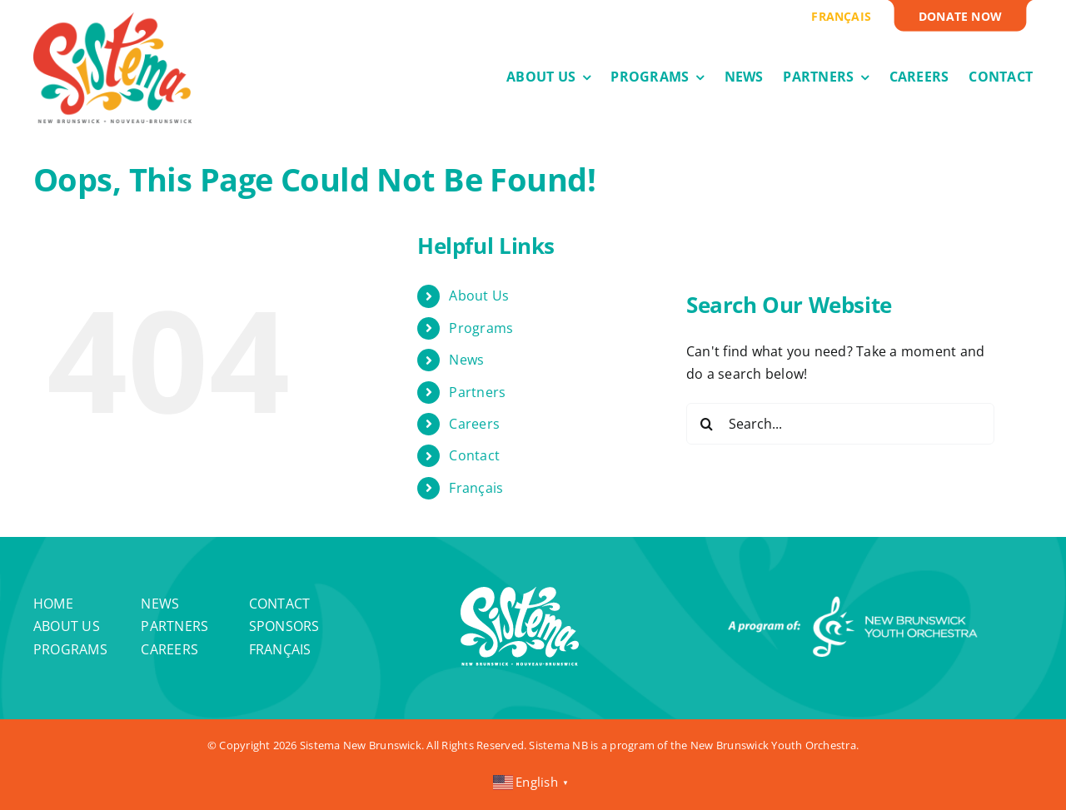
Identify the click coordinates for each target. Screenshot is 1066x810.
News (466, 359)
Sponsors (284, 626)
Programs (481, 328)
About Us (479, 295)
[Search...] (840, 424)
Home (53, 603)
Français (476, 488)
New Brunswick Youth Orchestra (773, 745)
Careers (474, 424)
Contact (474, 455)
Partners (477, 392)
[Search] (707, 424)
